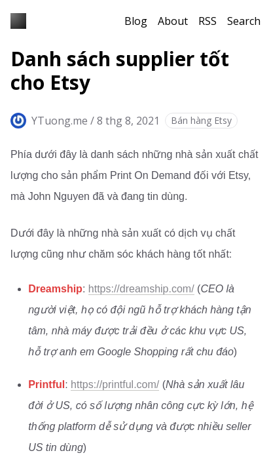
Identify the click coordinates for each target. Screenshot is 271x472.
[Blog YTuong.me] (18, 21)
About (173, 21)
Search (244, 21)
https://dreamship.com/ (141, 288)
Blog (135, 21)
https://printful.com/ (115, 384)
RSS (207, 21)
